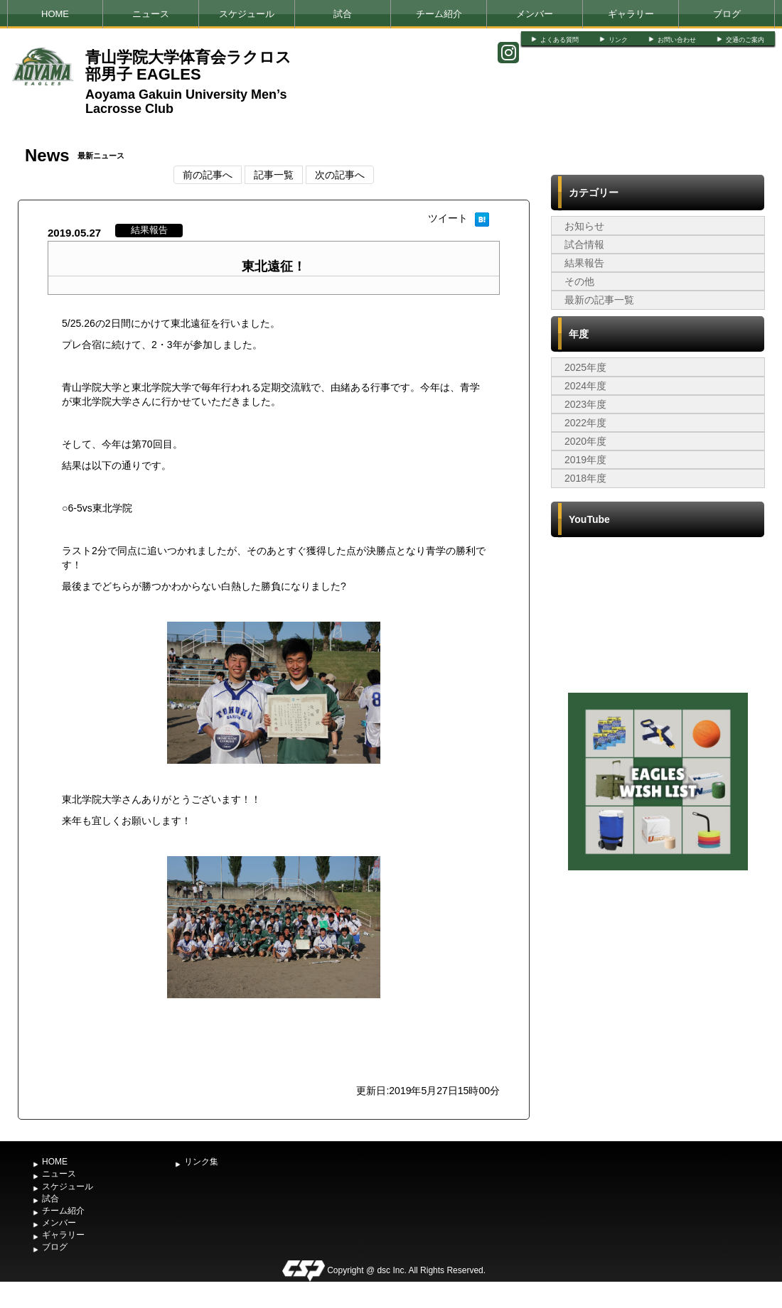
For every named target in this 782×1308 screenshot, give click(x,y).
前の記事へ (207, 174)
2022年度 (585, 422)
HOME (55, 14)
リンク (618, 39)
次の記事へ (340, 174)
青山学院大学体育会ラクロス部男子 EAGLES (188, 65)
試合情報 (584, 244)
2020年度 (585, 441)
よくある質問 (559, 39)
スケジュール (246, 14)
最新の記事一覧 (599, 300)
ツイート (448, 218)
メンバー (534, 14)
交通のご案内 (745, 39)
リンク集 (201, 1162)
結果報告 (584, 263)
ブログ (727, 14)
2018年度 (585, 478)
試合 (342, 14)
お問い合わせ (677, 39)
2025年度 (585, 367)
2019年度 (585, 459)
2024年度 (585, 385)
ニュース (150, 14)
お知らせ (584, 226)
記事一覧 (274, 174)
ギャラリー (631, 14)
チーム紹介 (439, 14)
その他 (579, 281)
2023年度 (585, 404)
